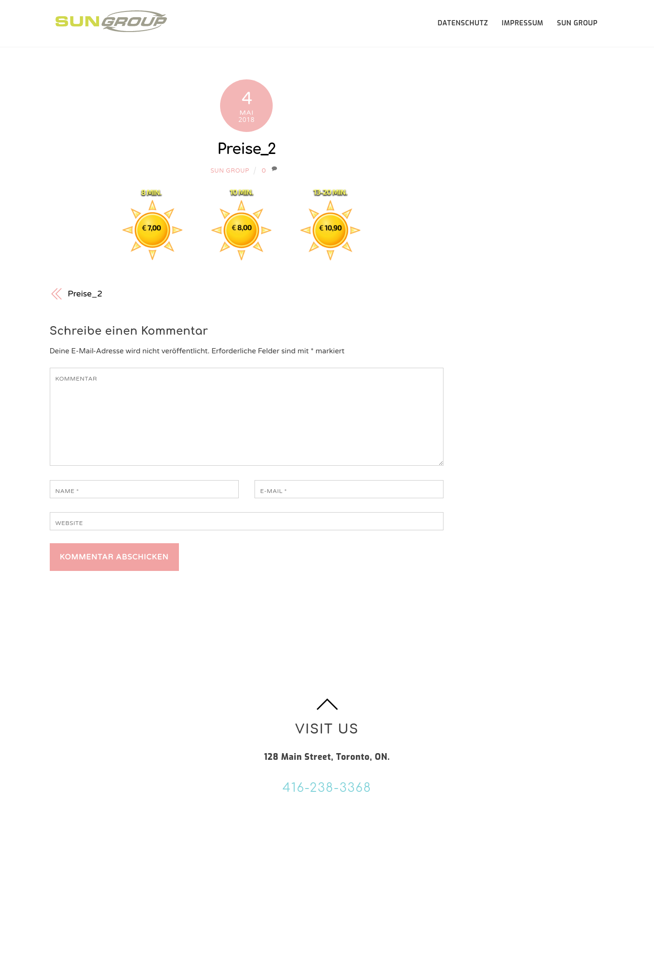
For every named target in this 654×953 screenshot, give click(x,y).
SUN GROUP (577, 23)
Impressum (522, 23)
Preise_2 (246, 149)
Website (69, 523)
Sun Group (230, 171)
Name (67, 491)
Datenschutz (463, 23)
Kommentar (76, 378)
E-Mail (273, 491)
